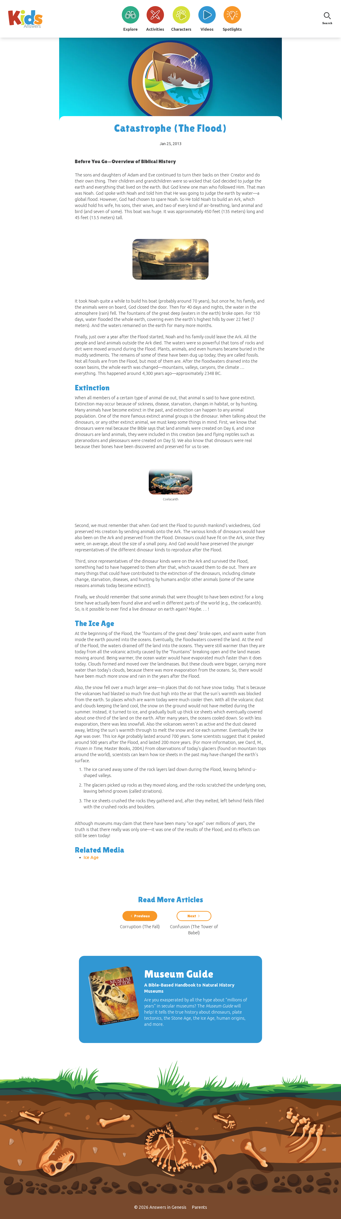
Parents (199, 1207)
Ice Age (91, 857)
